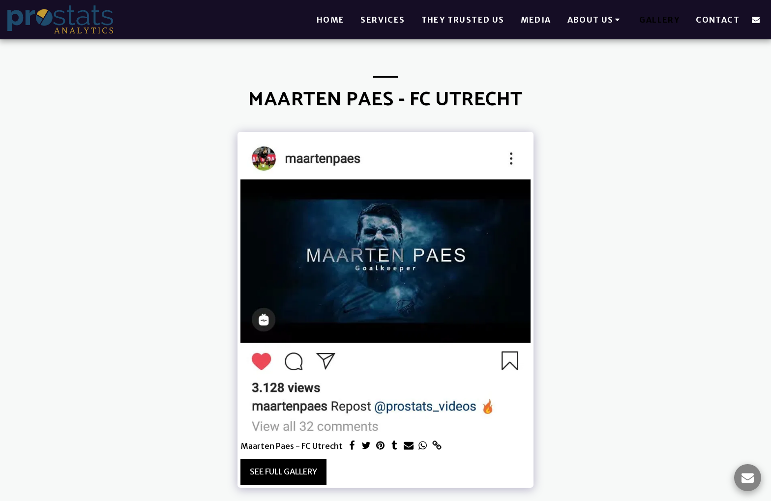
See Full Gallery (283, 472)
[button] (595, 20)
